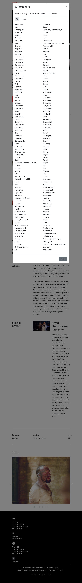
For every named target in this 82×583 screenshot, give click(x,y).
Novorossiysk (20, 233)
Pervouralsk (47, 40)
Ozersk (45, 27)
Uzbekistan (52, 13)
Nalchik (17, 203)
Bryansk (18, 46)
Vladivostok (47, 201)
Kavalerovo (19, 116)
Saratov (46, 84)
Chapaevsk (19, 57)
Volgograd (46, 206)
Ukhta (45, 176)
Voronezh (46, 214)
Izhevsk (17, 103)
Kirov (17, 133)
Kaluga (17, 111)
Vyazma (46, 217)
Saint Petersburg (49, 73)
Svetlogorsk (47, 135)
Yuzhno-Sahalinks (49, 233)
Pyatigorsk (47, 59)
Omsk (17, 241)
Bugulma (18, 49)
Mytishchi (18, 195)
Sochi (45, 116)
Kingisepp (18, 130)
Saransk (46, 81)
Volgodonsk (47, 203)
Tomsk (45, 157)
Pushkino (46, 57)
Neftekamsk (19, 206)
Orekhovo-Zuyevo (21, 247)
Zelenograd (47, 247)
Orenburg (46, 24)
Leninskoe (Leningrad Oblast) (25, 163)
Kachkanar (19, 106)
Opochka (18, 244)
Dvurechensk (19, 76)
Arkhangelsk (19, 30)
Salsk (45, 76)
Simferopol (47, 108)
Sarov (45, 87)
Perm (45, 38)
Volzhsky (46, 211)
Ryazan (45, 70)
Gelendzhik (19, 89)
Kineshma (18, 127)
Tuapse (45, 163)
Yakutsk (46, 222)
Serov (45, 95)
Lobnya (17, 171)
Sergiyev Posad (48, 92)
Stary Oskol (47, 125)
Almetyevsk (19, 24)
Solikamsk (46, 119)
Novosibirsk (19, 236)
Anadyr (17, 27)
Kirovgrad (18, 135)
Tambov (46, 146)
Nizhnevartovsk (21, 214)
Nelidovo (18, 209)
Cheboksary (19, 59)
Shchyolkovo (47, 106)
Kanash (17, 114)
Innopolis (18, 92)
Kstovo (17, 157)
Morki (17, 184)
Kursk (17, 160)
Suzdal (45, 133)
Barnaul (18, 35)
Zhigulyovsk (47, 249)
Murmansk (19, 190)
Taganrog (46, 144)
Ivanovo (18, 100)
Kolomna (18, 138)
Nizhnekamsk (20, 211)
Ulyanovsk (47, 179)
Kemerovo (19, 122)
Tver (44, 168)
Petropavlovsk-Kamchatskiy (53, 43)
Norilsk (17, 222)
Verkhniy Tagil (48, 190)
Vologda (46, 209)
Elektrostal (19, 78)
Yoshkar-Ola (47, 230)
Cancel (63, 258)
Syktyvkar (46, 138)
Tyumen (46, 171)
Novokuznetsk (20, 230)
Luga (16, 173)
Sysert (45, 141)
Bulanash (18, 51)
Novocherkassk (20, 228)
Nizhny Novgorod (21, 220)
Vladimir (46, 198)
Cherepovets (19, 65)
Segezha (46, 89)
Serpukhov (47, 97)
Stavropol (46, 127)
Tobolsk (46, 152)
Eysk (16, 84)
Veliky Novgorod (49, 187)
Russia (44, 13)
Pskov (45, 54)
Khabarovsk (19, 125)
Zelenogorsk (47, 241)
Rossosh (46, 65)
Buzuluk (18, 54)
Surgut (45, 130)
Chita (17, 73)
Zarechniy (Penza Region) (52, 239)
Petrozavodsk (48, 46)
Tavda (45, 149)
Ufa (44, 173)
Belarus (18, 13)
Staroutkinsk (47, 122)
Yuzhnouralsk (48, 236)
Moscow (18, 187)
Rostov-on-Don (49, 68)
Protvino (46, 51)
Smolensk (46, 111)
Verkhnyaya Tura (49, 192)
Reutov (45, 62)
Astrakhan (18, 32)
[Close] (66, 6)
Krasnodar (18, 146)
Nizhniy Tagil (19, 217)
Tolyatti (46, 154)
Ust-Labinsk (47, 182)
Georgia (25, 13)
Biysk (17, 43)
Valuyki (45, 184)
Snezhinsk (46, 114)
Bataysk (18, 38)
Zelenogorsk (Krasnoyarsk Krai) (54, 244)
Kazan (17, 119)
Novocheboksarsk (21, 225)
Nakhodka (18, 201)
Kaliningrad (19, 108)
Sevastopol (47, 103)
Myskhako (18, 192)
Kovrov (17, 144)
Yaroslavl (46, 225)
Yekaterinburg (48, 228)
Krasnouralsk (20, 152)
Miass (17, 182)
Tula (44, 165)
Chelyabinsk (19, 62)
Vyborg (45, 220)
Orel (16, 249)
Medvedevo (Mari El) (22, 179)
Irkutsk (17, 97)
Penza (45, 35)
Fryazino (18, 87)
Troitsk (45, 160)
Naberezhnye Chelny (22, 198)
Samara (45, 78)
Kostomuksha (20, 141)
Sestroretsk (47, 100)
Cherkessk (18, 68)
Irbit (16, 95)
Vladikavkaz (47, 195)
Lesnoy (17, 165)
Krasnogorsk (19, 149)
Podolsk (46, 49)
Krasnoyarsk (19, 154)
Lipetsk (17, 168)
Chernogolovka (20, 70)
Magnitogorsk (20, 176)
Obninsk (18, 239)
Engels (17, 81)
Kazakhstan (34, 13)
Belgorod (18, 40)
